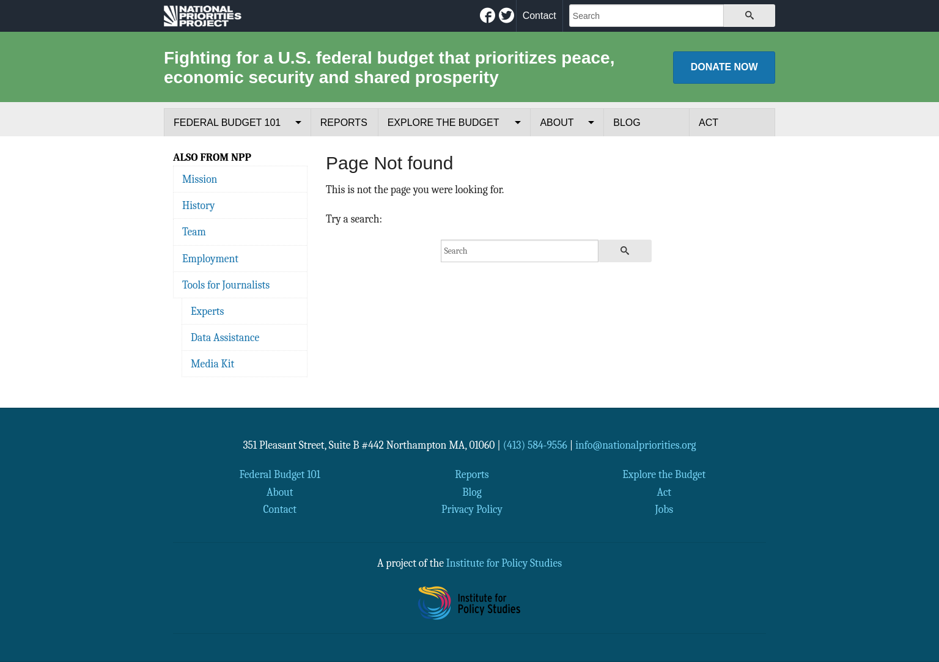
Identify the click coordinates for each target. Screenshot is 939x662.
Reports (343, 122)
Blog (626, 122)
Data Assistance (225, 337)
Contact (539, 15)
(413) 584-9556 (535, 445)
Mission (199, 179)
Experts (207, 311)
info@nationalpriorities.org (635, 445)
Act (708, 122)
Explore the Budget (443, 122)
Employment (210, 258)
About (556, 122)
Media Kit (212, 364)
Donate (724, 67)
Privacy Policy (472, 509)
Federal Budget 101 (227, 122)
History (198, 205)
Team (194, 232)
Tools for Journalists (226, 285)
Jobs (664, 509)
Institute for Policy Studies (504, 563)
